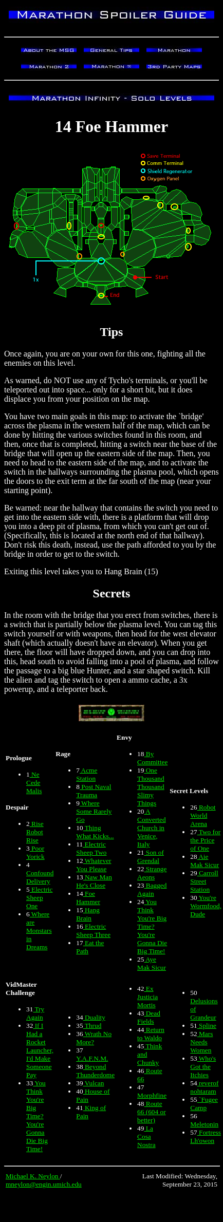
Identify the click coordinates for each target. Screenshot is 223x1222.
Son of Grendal (150, 856)
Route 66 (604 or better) (151, 1112)
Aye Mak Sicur (151, 963)
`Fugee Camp (204, 1104)
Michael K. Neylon (33, 1176)
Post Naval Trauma (93, 791)
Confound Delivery (39, 877)
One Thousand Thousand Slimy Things (150, 786)
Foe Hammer (88, 898)
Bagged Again (151, 889)
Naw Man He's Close (94, 881)
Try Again (35, 1013)
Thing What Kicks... (95, 832)
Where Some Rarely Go (94, 811)
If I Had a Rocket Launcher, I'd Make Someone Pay (39, 1050)
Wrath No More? (94, 1038)
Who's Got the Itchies (203, 1067)
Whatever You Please (93, 865)
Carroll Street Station (204, 881)
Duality (94, 1017)
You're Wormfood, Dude (205, 906)
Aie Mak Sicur (204, 861)
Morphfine (151, 1095)
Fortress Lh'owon (205, 1136)
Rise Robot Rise (35, 832)
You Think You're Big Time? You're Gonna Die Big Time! (152, 926)
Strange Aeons (151, 873)
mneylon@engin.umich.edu (44, 1184)
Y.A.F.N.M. (92, 1058)
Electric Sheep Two (91, 848)
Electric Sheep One (39, 898)
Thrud (92, 1025)
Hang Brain (88, 914)
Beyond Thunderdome (95, 1071)
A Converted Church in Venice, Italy (151, 827)
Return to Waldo (150, 1034)
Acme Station (86, 774)
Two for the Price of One (205, 840)
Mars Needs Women (201, 1042)
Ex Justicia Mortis (147, 997)
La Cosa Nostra (146, 1136)
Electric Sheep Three (93, 930)
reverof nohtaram (204, 1087)
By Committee (152, 758)
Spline (206, 1025)
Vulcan (93, 1083)
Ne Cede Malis (34, 782)
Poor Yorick (35, 852)
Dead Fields (148, 1017)
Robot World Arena (202, 815)
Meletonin (204, 1124)
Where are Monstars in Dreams (39, 930)
